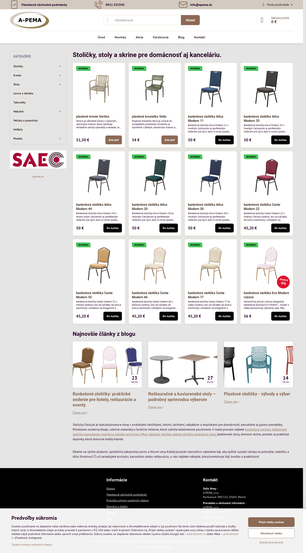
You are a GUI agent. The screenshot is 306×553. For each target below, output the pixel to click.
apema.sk (38, 176)
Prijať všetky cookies (271, 522)
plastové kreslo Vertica (92, 116)
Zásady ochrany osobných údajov (31, 544)
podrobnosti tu (196, 534)
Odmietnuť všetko (271, 533)
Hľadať (190, 20)
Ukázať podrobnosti (271, 542)
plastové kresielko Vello (149, 116)
